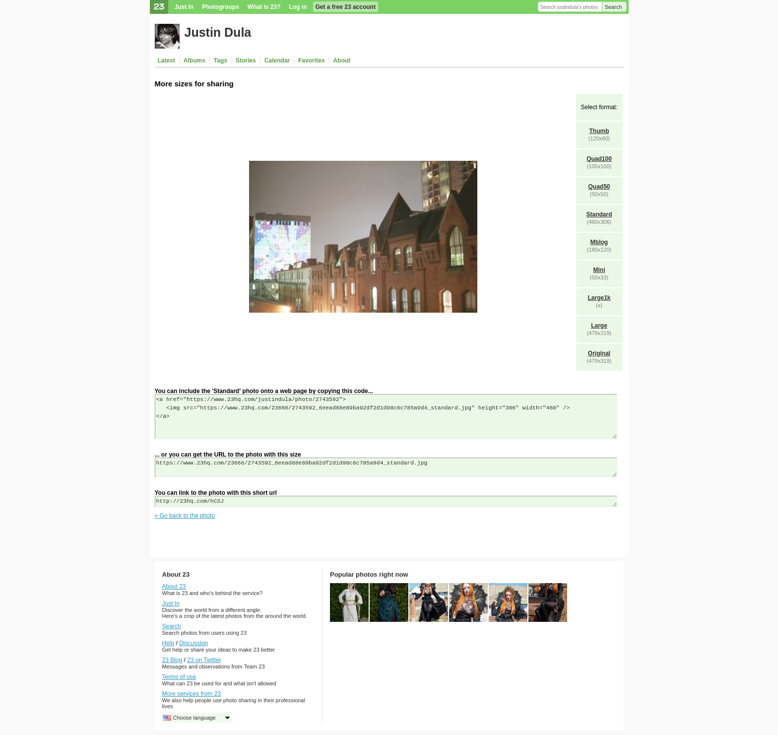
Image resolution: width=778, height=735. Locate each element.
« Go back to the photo (185, 515)
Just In (184, 6)
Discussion (193, 643)
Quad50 (599, 186)
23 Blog (172, 660)
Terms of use (179, 676)
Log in (298, 6)
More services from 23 (191, 693)
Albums (194, 60)
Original (599, 353)
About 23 (174, 586)
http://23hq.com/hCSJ (386, 501)
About (341, 60)
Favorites (311, 60)
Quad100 (599, 158)
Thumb (599, 131)
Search (613, 7)
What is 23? (264, 6)
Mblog (599, 242)
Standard (599, 214)
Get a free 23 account (346, 6)
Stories (246, 60)
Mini (599, 270)
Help (168, 643)
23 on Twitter (204, 660)
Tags (220, 60)
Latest (166, 60)
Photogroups (220, 6)
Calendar (277, 60)
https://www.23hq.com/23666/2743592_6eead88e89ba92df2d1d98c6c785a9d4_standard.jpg (386, 467)
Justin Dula (218, 32)
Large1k (598, 297)
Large (599, 325)
